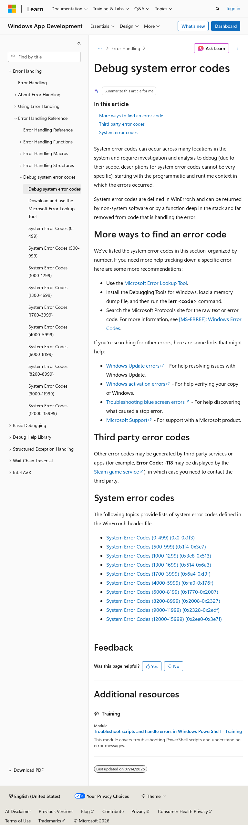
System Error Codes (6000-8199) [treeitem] (47, 350)
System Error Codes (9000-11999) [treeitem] (47, 390)
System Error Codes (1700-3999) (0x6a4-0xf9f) (158, 573)
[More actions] (237, 48)
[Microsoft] (12, 9)
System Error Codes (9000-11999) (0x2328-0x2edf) (163, 609)
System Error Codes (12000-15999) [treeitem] (47, 409)
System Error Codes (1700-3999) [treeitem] (47, 311)
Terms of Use (18, 821)
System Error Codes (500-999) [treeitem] (54, 252)
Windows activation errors (135, 383)
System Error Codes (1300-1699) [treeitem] (47, 291)
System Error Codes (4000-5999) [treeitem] (47, 331)
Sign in (233, 8)
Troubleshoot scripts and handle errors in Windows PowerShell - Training (168, 731)
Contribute (113, 811)
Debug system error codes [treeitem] (54, 189)
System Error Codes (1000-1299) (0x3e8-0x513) (158, 555)
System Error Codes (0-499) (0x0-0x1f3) (150, 537)
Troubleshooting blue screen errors (145, 401)
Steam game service (116, 471)
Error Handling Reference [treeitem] (48, 130)
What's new (193, 26)
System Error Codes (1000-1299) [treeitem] (47, 272)
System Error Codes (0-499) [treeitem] (51, 232)
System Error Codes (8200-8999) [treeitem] (47, 370)
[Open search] (217, 9)
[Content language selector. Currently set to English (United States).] (34, 796)
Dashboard (226, 26)
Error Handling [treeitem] (32, 82)
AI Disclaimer (18, 811)
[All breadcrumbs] (99, 48)
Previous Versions (56, 811)
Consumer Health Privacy (183, 811)
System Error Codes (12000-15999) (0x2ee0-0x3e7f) (164, 618)
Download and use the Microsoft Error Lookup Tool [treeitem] (51, 208)
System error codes (118, 132)
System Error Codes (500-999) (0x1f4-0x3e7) (156, 546)
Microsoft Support (126, 419)
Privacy (138, 811)
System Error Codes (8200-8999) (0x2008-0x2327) (163, 600)
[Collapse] (79, 43)
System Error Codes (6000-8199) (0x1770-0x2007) (162, 591)
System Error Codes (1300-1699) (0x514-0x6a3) (158, 564)
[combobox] (44, 57)
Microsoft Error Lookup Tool (155, 282)
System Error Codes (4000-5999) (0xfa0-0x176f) (159, 582)
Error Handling (125, 48)
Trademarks (49, 821)
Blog (85, 811)
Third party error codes (122, 124)
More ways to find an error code (131, 115)
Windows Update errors (133, 365)
